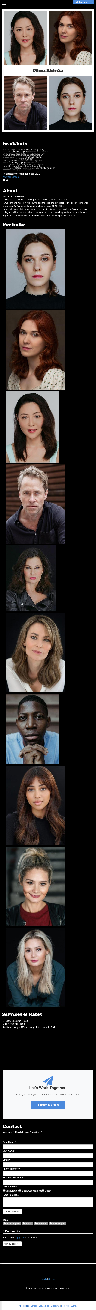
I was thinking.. (11, 1195)
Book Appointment (30, 1190)
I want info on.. (10, 1186)
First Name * (9, 1142)
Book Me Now (48, 1104)
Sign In (44, 1279)
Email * (6, 1160)
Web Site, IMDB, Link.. (14, 1177)
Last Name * (9, 1151)
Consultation (11, 1190)
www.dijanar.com (11, 177)
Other (46, 1190)
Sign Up (51, 1279)
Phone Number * (11, 1168)
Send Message (12, 1211)
